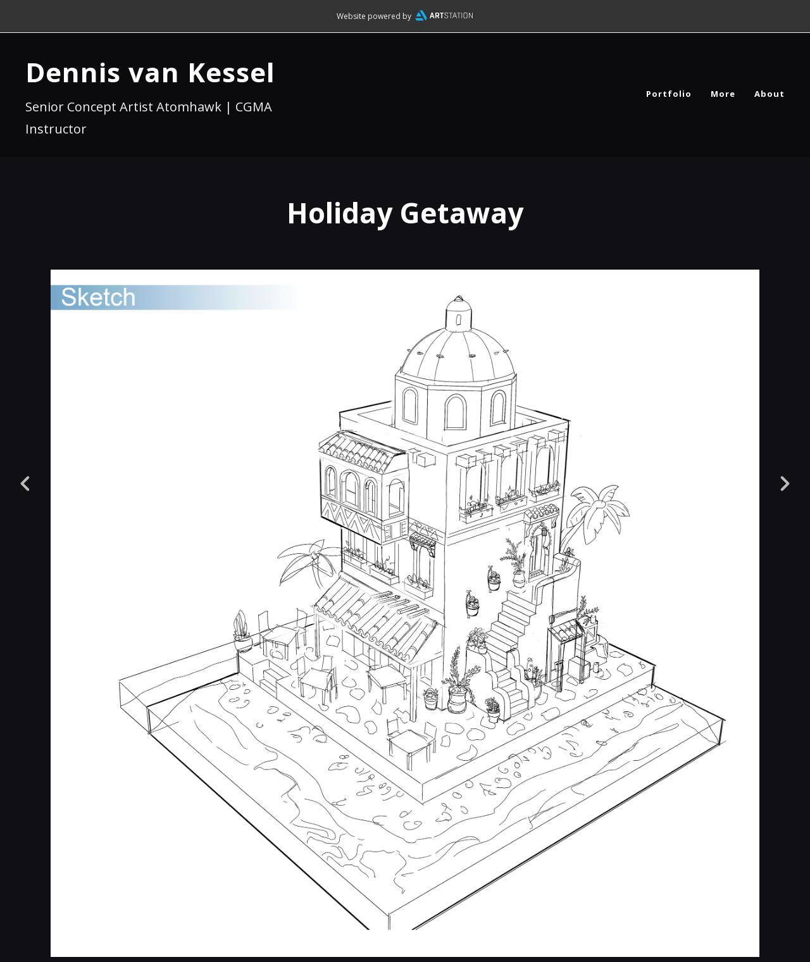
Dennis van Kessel (150, 72)
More (723, 93)
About (769, 93)
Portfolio (669, 93)
